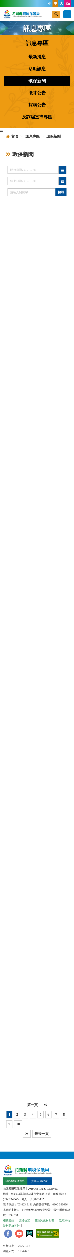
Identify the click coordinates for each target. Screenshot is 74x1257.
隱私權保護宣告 (15, 1181)
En (68, 3)
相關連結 (8, 1220)
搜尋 (61, 192)
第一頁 (32, 1105)
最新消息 (37, 56)
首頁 (12, 136)
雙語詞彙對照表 (44, 1220)
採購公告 (37, 105)
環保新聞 (37, 81)
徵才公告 (37, 93)
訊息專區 (32, 136)
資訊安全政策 (39, 1181)
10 (18, 1124)
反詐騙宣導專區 (37, 117)
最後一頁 (42, 1134)
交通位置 (24, 1220)
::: (44, 3)
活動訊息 (37, 68)
